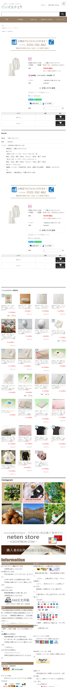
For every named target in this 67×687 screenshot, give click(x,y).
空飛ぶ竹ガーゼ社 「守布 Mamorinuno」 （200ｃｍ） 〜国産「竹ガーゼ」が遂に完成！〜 (8, 307)
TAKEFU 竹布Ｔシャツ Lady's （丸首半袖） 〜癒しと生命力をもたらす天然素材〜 (58, 439)
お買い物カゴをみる (53, 5)
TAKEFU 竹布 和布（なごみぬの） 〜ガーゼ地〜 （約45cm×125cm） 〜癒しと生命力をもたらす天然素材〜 (8, 337)
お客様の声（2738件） (47, 19)
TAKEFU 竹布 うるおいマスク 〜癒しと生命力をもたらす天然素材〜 (25, 332)
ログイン (43, 5)
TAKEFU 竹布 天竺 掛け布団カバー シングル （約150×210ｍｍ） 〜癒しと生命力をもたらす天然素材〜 (8, 439)
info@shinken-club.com (12, 653)
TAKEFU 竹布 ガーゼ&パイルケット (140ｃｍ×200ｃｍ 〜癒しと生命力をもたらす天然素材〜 (42, 362)
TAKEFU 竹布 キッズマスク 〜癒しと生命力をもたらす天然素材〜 (41, 332)
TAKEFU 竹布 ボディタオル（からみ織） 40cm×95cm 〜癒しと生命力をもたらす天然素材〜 (8, 387)
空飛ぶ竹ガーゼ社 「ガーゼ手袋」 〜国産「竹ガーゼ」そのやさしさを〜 (58, 307)
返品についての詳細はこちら (39, 92)
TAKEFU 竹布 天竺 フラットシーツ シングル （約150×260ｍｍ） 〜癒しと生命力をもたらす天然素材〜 (58, 412)
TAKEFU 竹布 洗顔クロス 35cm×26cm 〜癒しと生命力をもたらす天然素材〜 (58, 362)
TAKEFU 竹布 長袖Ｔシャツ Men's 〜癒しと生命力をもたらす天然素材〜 (25, 463)
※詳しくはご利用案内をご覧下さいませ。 (15, 623)
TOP (6, 19)
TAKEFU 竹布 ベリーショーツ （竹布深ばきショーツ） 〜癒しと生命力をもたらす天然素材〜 (41, 464)
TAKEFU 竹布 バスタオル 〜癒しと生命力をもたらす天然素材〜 (25, 362)
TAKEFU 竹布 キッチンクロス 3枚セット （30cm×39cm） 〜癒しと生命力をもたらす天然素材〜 (25, 412)
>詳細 (13, 663)
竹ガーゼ (16, 28)
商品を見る (29, 314)
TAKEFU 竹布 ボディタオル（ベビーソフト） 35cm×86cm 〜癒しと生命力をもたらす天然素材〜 (25, 387)
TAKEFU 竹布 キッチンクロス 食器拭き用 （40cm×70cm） (58, 387)
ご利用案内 (20, 19)
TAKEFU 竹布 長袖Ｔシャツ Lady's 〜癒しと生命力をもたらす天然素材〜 (8, 467)
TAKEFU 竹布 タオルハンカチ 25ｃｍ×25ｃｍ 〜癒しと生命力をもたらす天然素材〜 (58, 332)
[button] (12, 492)
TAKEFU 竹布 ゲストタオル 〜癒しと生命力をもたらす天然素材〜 (8, 362)
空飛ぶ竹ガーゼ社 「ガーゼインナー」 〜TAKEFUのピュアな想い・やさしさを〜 (41, 307)
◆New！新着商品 (7, 31)
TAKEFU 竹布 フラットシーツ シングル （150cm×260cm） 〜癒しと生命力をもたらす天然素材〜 (41, 413)
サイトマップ (60, 19)
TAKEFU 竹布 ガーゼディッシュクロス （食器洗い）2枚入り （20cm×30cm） (41, 387)
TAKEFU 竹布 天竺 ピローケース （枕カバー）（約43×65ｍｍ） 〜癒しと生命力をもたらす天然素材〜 (25, 439)
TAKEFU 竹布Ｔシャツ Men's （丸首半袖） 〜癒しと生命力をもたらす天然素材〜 (42, 439)
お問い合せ (33, 19)
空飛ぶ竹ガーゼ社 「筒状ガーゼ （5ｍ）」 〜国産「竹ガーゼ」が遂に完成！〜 (25, 307)
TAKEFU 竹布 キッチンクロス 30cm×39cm (8, 411)
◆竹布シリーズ (6, 28)
